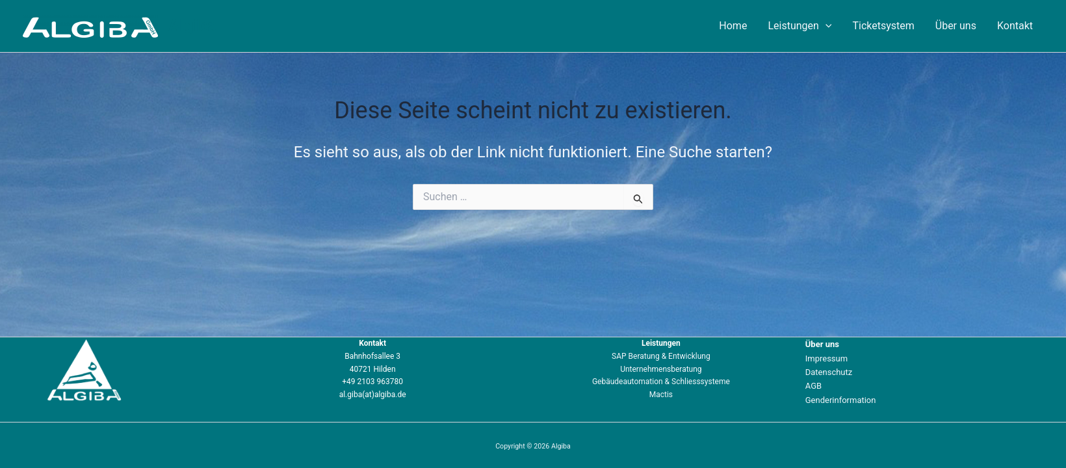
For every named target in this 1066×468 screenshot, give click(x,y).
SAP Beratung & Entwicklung (661, 356)
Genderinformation (840, 400)
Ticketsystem (883, 26)
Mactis (661, 394)
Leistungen (799, 26)
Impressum (826, 358)
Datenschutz (828, 372)
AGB (813, 386)
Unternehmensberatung (660, 369)
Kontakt (1015, 26)
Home (733, 26)
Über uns (955, 26)
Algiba (192, 25)
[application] (825, 26)
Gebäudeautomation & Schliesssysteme (661, 381)
